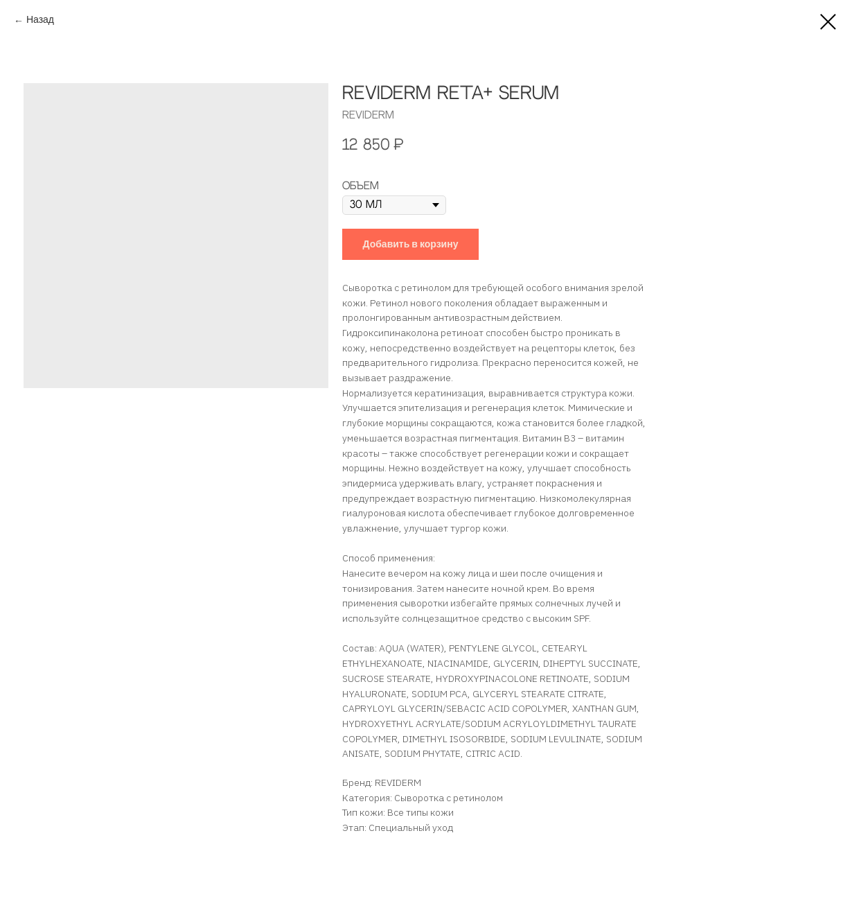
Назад (40, 21)
